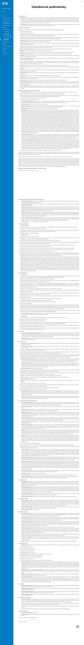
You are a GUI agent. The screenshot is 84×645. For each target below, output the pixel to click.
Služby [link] (4, 50)
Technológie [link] (5, 52)
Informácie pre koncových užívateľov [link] (7, 23)
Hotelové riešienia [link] (6, 20)
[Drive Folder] (49, 634)
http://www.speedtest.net (60, 166)
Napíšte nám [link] (6, 31)
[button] (82, 1)
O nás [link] (4, 16)
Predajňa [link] (4, 44)
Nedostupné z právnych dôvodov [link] (7, 34)
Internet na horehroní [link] (7, 25)
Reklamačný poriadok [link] (8, 36)
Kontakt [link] (4, 27)
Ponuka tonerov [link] (6, 41)
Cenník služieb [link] (7, 29)
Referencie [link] (5, 48)
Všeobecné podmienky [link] (6, 39)
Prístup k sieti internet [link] (7, 46)
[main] (49, 7)
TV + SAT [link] (4, 54)
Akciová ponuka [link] (6, 18)
